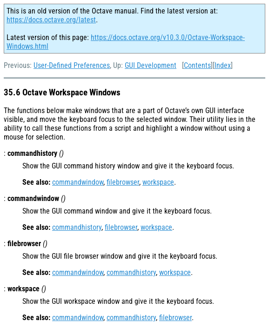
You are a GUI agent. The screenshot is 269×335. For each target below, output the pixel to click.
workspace (158, 182)
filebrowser (123, 182)
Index (223, 65)
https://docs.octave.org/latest (51, 19)
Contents (197, 65)
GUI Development (150, 65)
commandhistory (76, 227)
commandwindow (77, 182)
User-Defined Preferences (72, 65)
